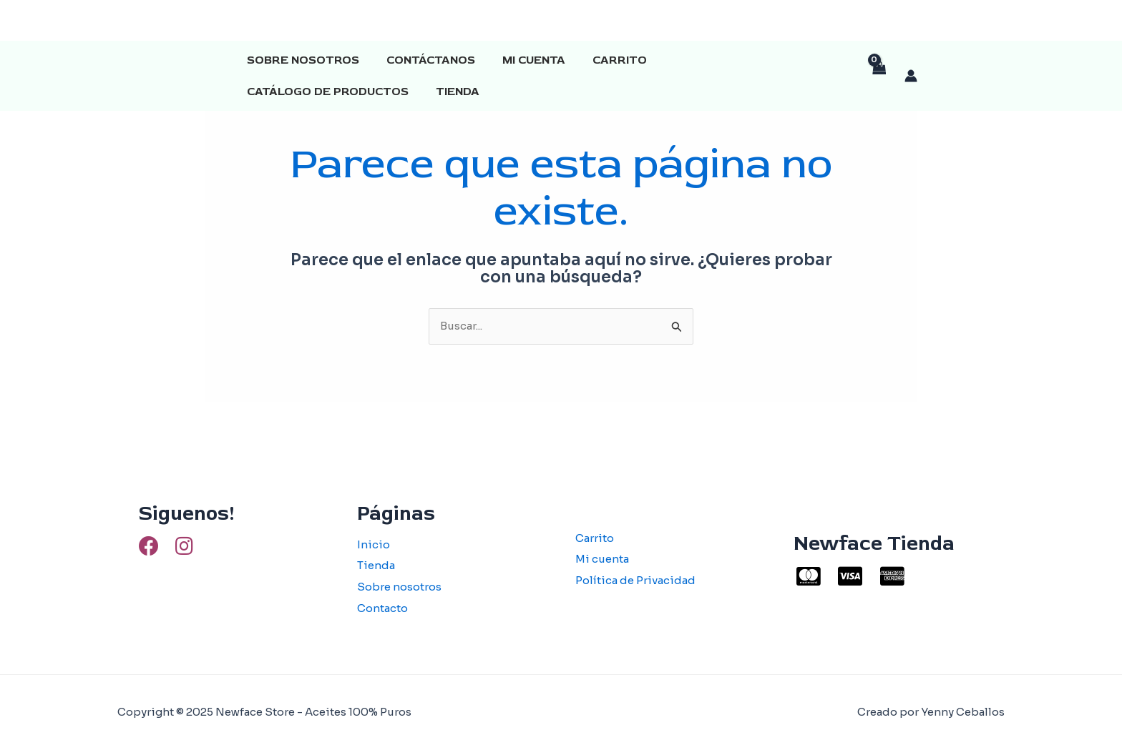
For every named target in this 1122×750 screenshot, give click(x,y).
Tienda (266, 91)
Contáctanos (424, 60)
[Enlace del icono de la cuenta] (910, 75)
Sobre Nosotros (301, 60)
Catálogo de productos (735, 60)
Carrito (604, 60)
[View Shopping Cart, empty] (879, 76)
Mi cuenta (523, 60)
